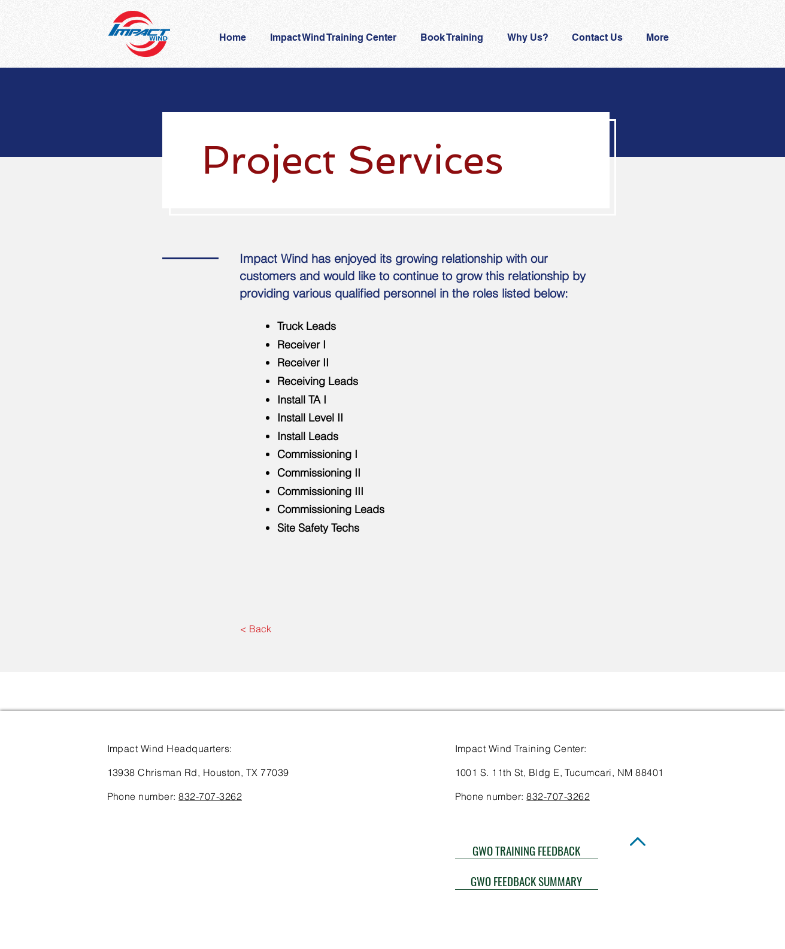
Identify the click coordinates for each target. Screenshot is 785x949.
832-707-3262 (210, 796)
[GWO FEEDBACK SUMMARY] (526, 881)
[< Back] (256, 629)
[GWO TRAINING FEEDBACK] (526, 850)
